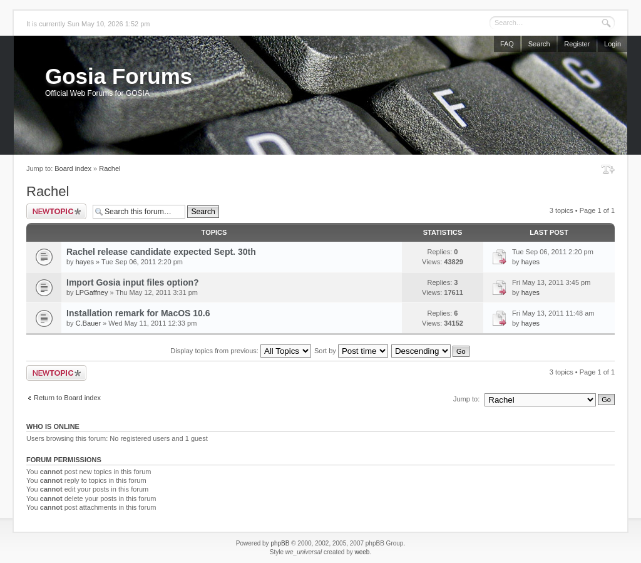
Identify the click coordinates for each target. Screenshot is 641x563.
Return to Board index (67, 397)
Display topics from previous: (240, 350)
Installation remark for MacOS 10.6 (138, 313)
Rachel (109, 168)
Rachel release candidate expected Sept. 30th (161, 252)
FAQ (507, 44)
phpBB (279, 543)
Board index (72, 168)
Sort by (351, 350)
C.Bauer (88, 323)
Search (539, 44)
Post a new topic (56, 211)
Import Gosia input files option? (132, 282)
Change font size (608, 169)
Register (577, 44)
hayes (85, 262)
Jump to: (466, 399)
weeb (361, 552)
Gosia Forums (118, 76)
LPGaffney (92, 292)
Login (612, 44)
